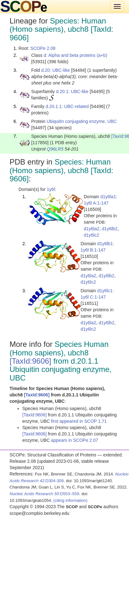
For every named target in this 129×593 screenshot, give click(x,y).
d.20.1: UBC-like (72, 91)
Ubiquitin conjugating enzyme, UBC (82, 121)
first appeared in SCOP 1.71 (79, 421)
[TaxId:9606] (30, 361)
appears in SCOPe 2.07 (74, 440)
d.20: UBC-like (55, 70)
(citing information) (70, 500)
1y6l (51, 189)
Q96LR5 (55, 149)
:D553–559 (44, 493)
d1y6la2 (91, 228)
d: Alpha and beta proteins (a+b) (75, 55)
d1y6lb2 (110, 228)
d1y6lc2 (91, 235)
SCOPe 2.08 (42, 48)
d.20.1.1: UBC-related (67, 106)
